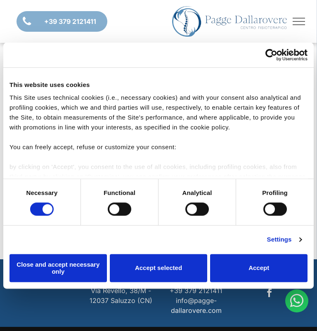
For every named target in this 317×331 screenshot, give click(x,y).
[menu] (299, 21)
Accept (258, 268)
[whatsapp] (296, 302)
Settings (279, 239)
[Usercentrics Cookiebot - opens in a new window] (271, 55)
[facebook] (269, 294)
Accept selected (158, 268)
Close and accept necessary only (58, 268)
